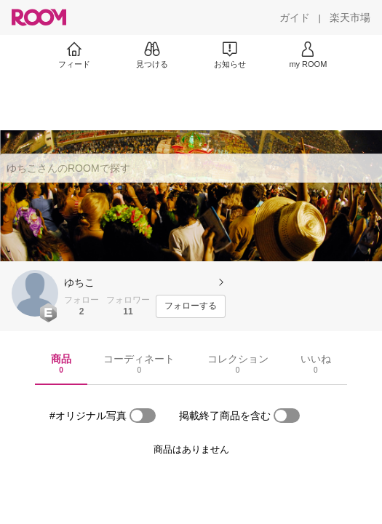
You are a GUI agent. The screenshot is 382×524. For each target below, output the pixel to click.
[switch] (143, 415)
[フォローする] (191, 306)
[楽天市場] (350, 17)
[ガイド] (294, 17)
